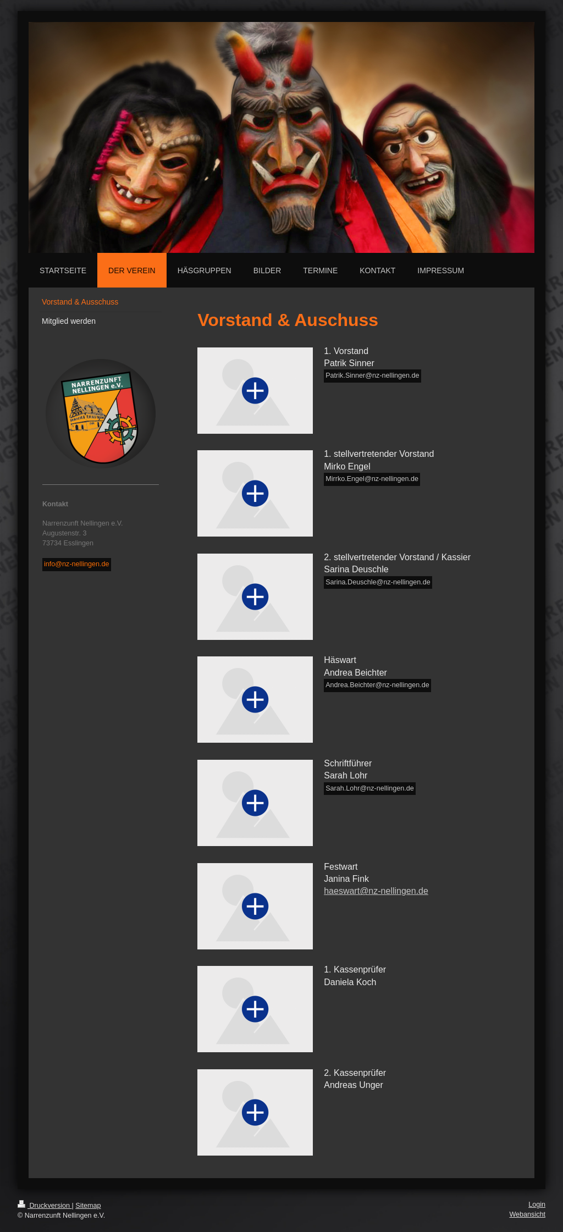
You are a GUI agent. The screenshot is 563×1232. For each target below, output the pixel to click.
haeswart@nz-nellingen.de (376, 891)
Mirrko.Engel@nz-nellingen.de (371, 479)
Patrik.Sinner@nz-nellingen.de (372, 375)
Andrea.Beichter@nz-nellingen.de (377, 685)
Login (536, 1204)
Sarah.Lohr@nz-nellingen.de (369, 788)
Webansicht (527, 1214)
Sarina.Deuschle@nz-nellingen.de (377, 582)
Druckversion (44, 1205)
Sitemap (88, 1205)
